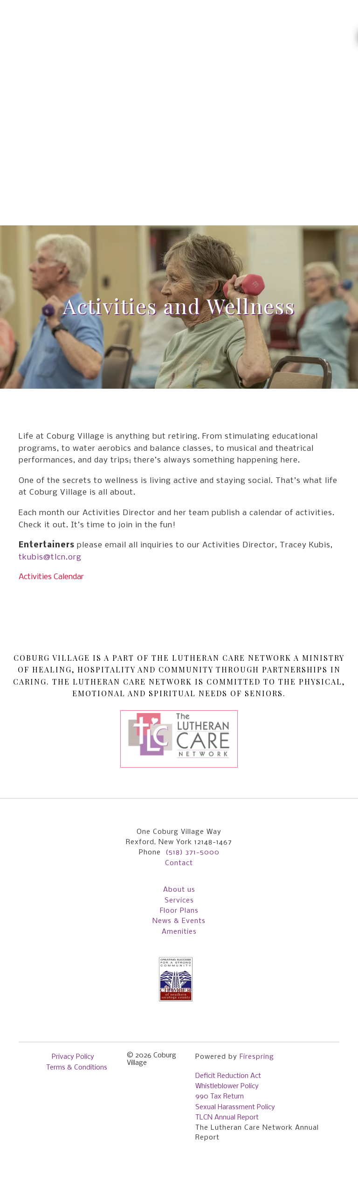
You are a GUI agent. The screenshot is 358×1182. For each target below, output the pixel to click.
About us (179, 890)
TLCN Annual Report (227, 1117)
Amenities (179, 932)
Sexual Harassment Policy (235, 1107)
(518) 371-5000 (192, 852)
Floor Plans (179, 911)
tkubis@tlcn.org (50, 557)
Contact (179, 863)
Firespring (257, 1057)
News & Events (179, 921)
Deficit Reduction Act (228, 1076)
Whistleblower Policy (227, 1086)
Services (179, 900)
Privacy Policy (73, 1057)
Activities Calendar (51, 577)
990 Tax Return (219, 1096)
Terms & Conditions (76, 1067)
